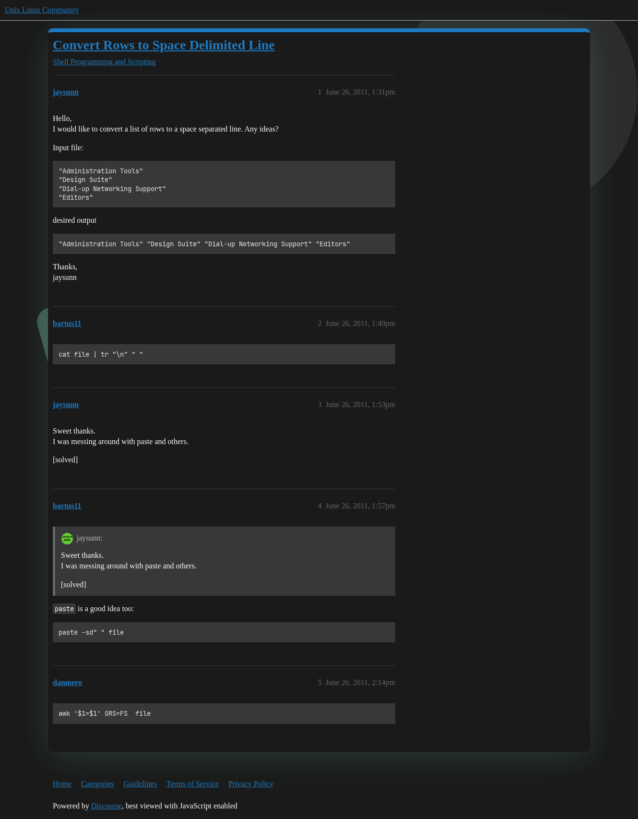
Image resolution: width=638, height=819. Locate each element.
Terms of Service (192, 784)
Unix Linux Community (42, 10)
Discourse (106, 806)
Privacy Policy (250, 784)
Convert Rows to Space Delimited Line (164, 44)
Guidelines (140, 784)
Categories (97, 784)
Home (62, 784)
